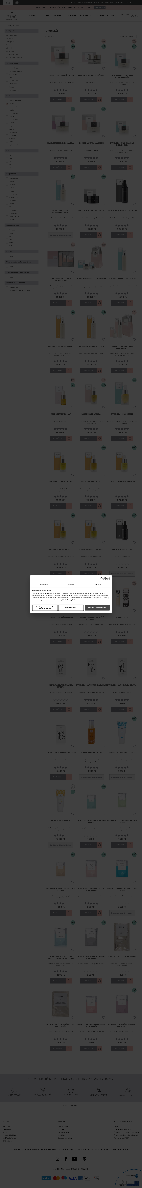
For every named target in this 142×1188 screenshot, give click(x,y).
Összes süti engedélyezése (97, 607)
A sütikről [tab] (98, 584)
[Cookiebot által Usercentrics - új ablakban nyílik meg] (102, 578)
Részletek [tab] (71, 584)
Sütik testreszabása (71, 607)
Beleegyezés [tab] (44, 584)
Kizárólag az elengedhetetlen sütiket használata (45, 607)
